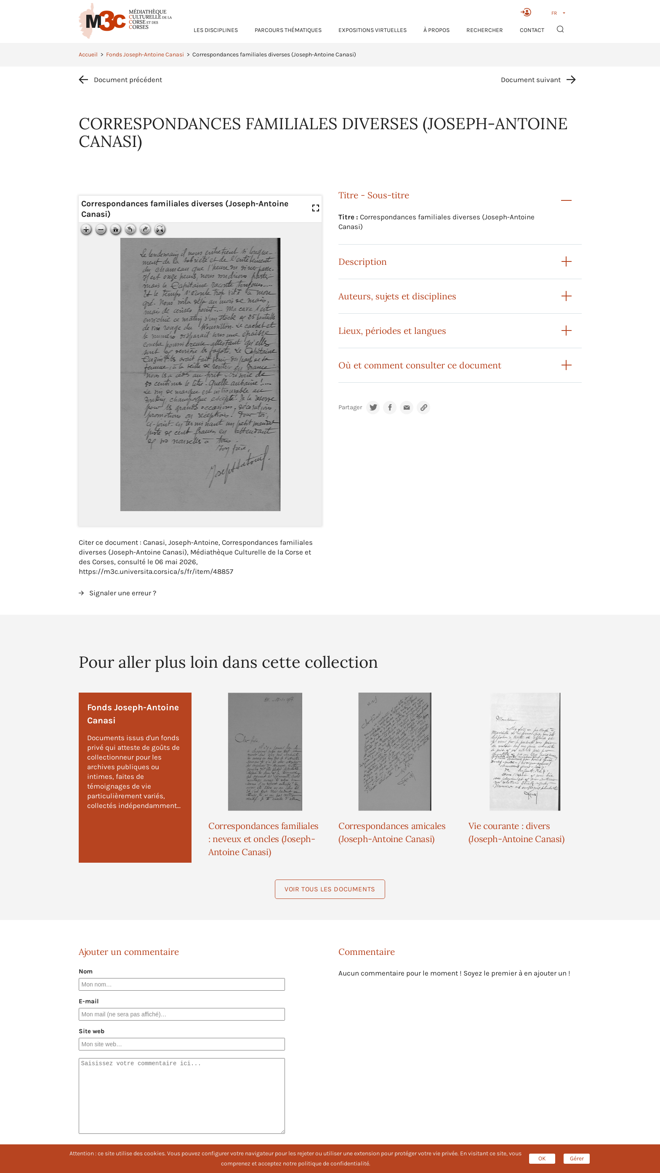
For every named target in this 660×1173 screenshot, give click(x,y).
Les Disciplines (216, 30)
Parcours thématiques (288, 30)
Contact (532, 30)
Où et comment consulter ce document (419, 365)
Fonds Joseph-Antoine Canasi (145, 54)
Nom (86, 971)
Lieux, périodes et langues (392, 330)
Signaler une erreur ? (122, 593)
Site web (91, 1031)
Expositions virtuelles (372, 30)
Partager (350, 407)
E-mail (89, 1001)
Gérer (577, 1158)
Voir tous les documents (330, 889)
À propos (436, 30)
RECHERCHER (484, 30)
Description (362, 261)
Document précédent (128, 79)
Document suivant (531, 79)
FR (554, 13)
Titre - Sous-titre (373, 195)
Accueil (88, 54)
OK (542, 1158)
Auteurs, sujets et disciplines (397, 296)
